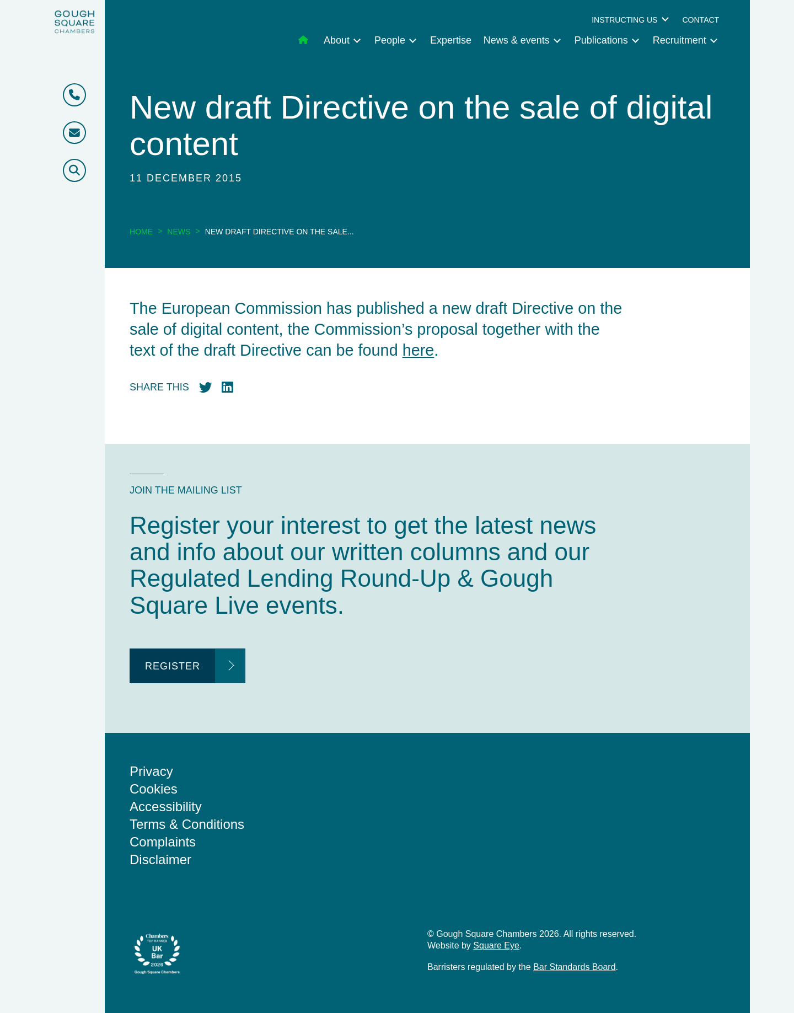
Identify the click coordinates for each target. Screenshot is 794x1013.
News (178, 231)
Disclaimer (160, 859)
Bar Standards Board (574, 967)
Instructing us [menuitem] (624, 19)
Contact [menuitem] (700, 19)
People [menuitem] (389, 40)
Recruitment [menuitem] (679, 40)
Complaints (163, 841)
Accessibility (166, 806)
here (418, 350)
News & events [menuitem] (517, 40)
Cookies (154, 788)
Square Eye (496, 945)
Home (141, 231)
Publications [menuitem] (601, 40)
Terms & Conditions (187, 824)
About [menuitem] (337, 40)
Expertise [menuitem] (450, 40)
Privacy (151, 771)
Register (172, 666)
